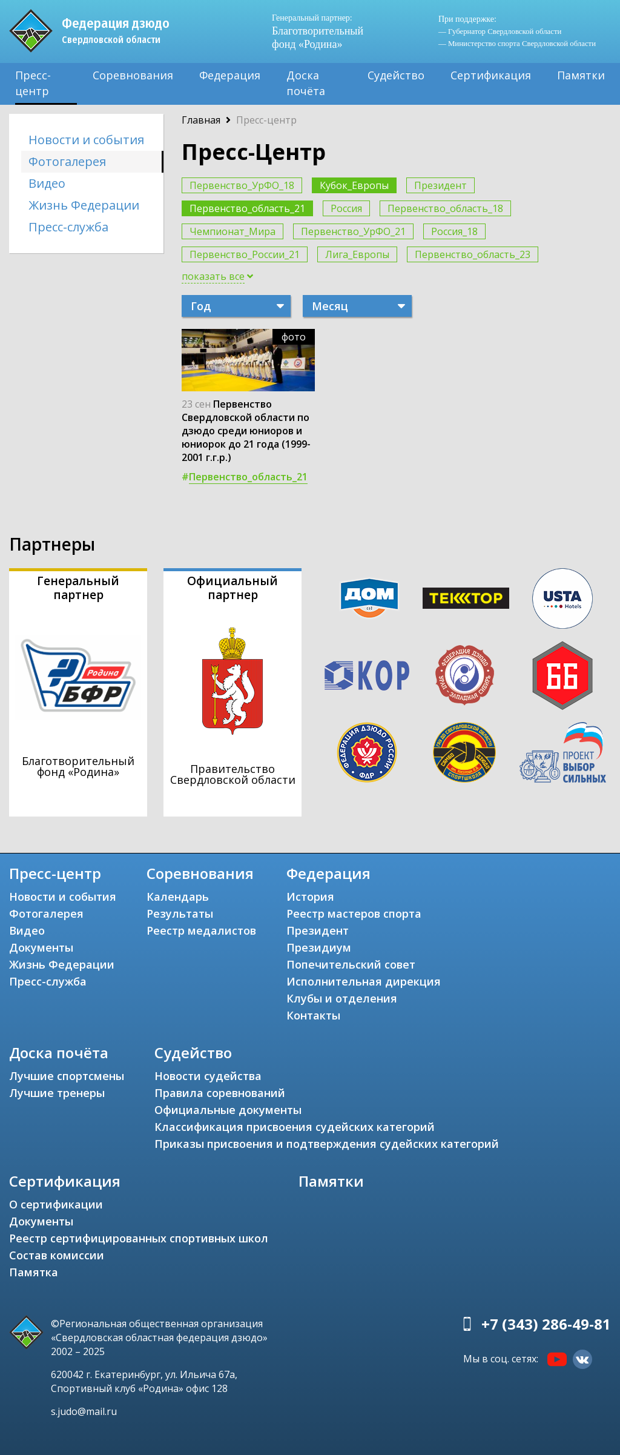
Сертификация (490, 75)
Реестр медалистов (201, 930)
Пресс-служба (68, 227)
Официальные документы (228, 1109)
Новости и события (86, 139)
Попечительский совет (350, 964)
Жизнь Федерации (83, 205)
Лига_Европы (357, 254)
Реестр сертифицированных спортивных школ (138, 1238)
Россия (346, 208)
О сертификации (56, 1204)
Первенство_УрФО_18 (242, 185)
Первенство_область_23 (472, 254)
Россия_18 (454, 231)
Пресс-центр (33, 83)
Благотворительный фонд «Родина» (317, 31)
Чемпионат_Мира (232, 231)
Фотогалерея (67, 161)
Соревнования (133, 75)
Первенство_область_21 (247, 208)
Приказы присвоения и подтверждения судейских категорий (326, 1143)
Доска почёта (305, 83)
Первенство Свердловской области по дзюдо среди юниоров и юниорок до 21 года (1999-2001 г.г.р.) (246, 430)
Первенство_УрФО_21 (353, 231)
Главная (201, 120)
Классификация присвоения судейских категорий (294, 1126)
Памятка (33, 1272)
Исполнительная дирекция (363, 981)
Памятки (581, 75)
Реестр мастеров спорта (353, 913)
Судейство (396, 75)
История (310, 896)
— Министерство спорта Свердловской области (517, 43)
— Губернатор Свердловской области (499, 31)
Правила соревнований (219, 1092)
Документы (41, 947)
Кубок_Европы (354, 185)
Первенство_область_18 (445, 208)
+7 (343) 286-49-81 (546, 1324)
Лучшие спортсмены (66, 1076)
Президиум (318, 947)
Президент (440, 185)
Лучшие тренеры (57, 1092)
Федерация (229, 75)
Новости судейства (208, 1076)
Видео (46, 183)
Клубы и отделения (341, 998)
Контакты (313, 1015)
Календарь (178, 896)
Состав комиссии (56, 1255)
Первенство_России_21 (245, 254)
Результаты (180, 913)
